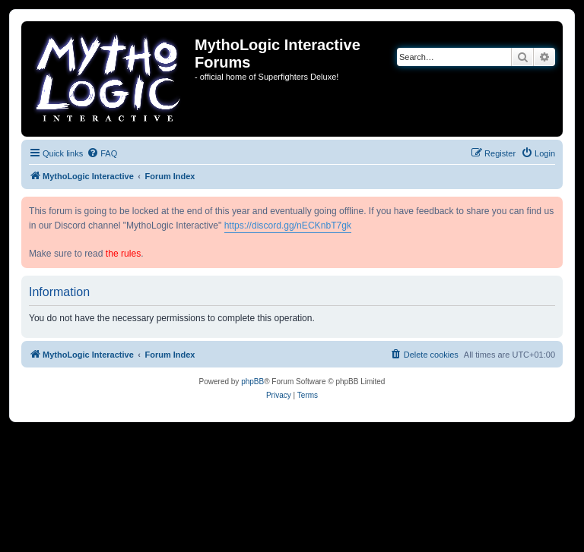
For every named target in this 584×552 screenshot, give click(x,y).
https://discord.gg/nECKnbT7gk (287, 225)
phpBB (252, 381)
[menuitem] (102, 153)
